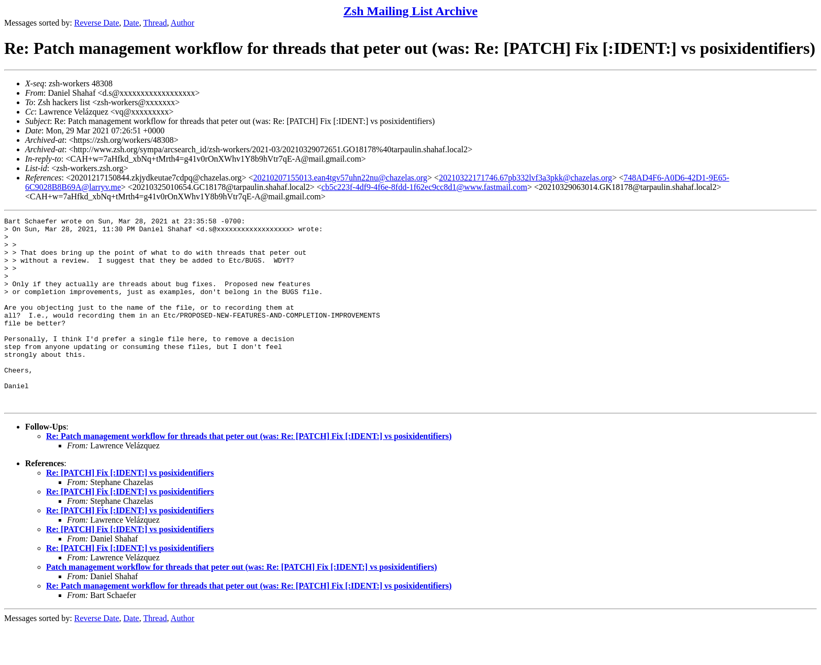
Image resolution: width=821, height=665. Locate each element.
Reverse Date (96, 22)
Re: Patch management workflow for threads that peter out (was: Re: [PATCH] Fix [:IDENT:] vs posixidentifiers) (249, 473)
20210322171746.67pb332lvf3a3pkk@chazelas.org (525, 177)
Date (131, 22)
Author (182, 22)
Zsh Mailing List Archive (410, 11)
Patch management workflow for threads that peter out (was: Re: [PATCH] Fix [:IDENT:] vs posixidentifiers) (241, 604)
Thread (155, 22)
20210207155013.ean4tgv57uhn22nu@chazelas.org (340, 177)
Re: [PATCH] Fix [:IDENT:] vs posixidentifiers (130, 510)
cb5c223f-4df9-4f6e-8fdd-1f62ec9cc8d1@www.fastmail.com (424, 187)
